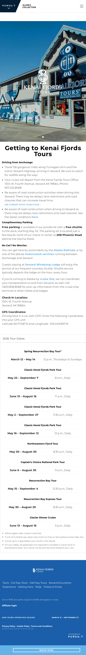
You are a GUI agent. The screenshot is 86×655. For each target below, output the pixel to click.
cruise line (47, 279)
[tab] (43, 338)
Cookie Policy (23, 626)
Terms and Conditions (41, 626)
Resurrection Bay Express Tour (43, 499)
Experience (9, 586)
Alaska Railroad (64, 250)
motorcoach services (39, 254)
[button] (43, 339)
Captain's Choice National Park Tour (43, 462)
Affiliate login (9, 605)
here (35, 217)
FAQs (38, 586)
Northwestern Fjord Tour (42, 443)
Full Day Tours (19, 582)
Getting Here (25, 586)
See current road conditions (22, 205)
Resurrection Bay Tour (43, 480)
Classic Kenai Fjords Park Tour (42, 369)
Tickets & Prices (52, 586)
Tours (6, 582)
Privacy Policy (8, 626)
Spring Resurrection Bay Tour (42, 351)
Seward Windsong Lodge (42, 264)
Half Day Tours (38, 582)
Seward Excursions (60, 582)
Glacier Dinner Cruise (43, 517)
